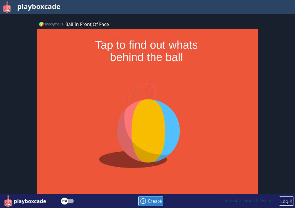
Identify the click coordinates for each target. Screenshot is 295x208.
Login (286, 201)
